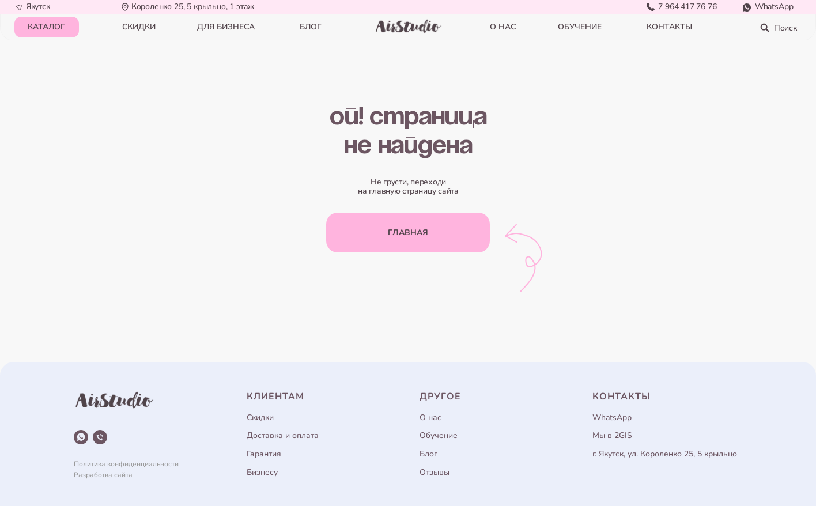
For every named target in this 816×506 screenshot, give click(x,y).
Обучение (439, 435)
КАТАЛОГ (46, 26)
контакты (669, 26)
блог (311, 26)
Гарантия (264, 453)
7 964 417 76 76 (687, 6)
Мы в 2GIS (612, 435)
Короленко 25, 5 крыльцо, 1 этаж (193, 6)
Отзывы (434, 472)
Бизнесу (262, 472)
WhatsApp (774, 6)
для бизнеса (226, 26)
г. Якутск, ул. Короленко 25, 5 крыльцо (664, 453)
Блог (428, 453)
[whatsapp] (81, 437)
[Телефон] (100, 437)
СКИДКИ (139, 26)
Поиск (785, 27)
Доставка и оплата (283, 435)
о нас (503, 26)
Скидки (260, 417)
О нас (430, 417)
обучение (580, 26)
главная (408, 232)
